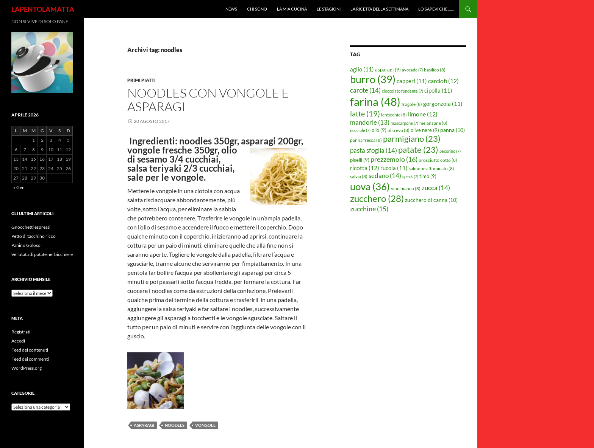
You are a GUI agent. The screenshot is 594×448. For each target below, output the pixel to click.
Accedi (18, 341)
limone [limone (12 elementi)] (423, 114)
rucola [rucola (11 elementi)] (394, 167)
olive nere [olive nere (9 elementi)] (425, 130)
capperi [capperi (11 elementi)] (412, 81)
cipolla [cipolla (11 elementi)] (438, 90)
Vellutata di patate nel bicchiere (42, 254)
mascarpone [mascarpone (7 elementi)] (404, 123)
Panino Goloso (26, 245)
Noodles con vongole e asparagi (208, 99)
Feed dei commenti (30, 359)
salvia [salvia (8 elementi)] (358, 176)
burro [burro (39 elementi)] (372, 79)
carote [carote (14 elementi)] (365, 90)
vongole (205, 425)
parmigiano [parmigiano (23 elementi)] (412, 138)
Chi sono (257, 8)
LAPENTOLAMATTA (42, 9)
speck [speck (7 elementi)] (410, 176)
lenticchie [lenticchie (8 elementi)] (394, 115)
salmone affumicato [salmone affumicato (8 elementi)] (431, 168)
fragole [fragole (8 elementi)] (412, 104)
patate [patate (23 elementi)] (418, 149)
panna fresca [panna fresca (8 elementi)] (366, 140)
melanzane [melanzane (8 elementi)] (433, 123)
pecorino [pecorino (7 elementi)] (450, 151)
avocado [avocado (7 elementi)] (412, 69)
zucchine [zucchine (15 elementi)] (369, 209)
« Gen (19, 187)
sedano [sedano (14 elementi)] (385, 176)
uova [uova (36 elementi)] (370, 186)
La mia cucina (292, 8)
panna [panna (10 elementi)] (452, 130)
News (231, 8)
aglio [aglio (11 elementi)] (362, 69)
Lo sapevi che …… (436, 8)
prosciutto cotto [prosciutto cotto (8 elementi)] (438, 160)
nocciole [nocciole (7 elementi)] (360, 130)
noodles (174, 425)
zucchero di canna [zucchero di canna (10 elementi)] (431, 200)
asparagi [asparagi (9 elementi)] (388, 70)
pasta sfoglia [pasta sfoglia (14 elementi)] (373, 150)
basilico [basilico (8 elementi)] (435, 70)
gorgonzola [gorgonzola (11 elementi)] (443, 103)
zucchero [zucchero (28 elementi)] (377, 198)
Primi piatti (141, 80)
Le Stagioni (329, 8)
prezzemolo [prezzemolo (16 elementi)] (393, 159)
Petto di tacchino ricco (33, 236)
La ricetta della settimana (379, 8)
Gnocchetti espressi (30, 227)
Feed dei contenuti (29, 350)
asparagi (144, 425)
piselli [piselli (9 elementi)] (359, 160)
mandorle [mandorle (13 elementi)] (369, 122)
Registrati (20, 332)
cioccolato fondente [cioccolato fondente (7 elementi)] (402, 90)
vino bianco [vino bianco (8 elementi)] (405, 188)
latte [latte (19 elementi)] (365, 113)
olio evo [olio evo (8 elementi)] (399, 130)
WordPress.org (26, 368)
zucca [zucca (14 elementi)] (436, 188)
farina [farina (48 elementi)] (375, 101)
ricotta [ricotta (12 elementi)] (364, 167)
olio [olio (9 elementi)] (379, 130)
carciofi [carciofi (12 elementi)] (443, 81)
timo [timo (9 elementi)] (427, 176)
